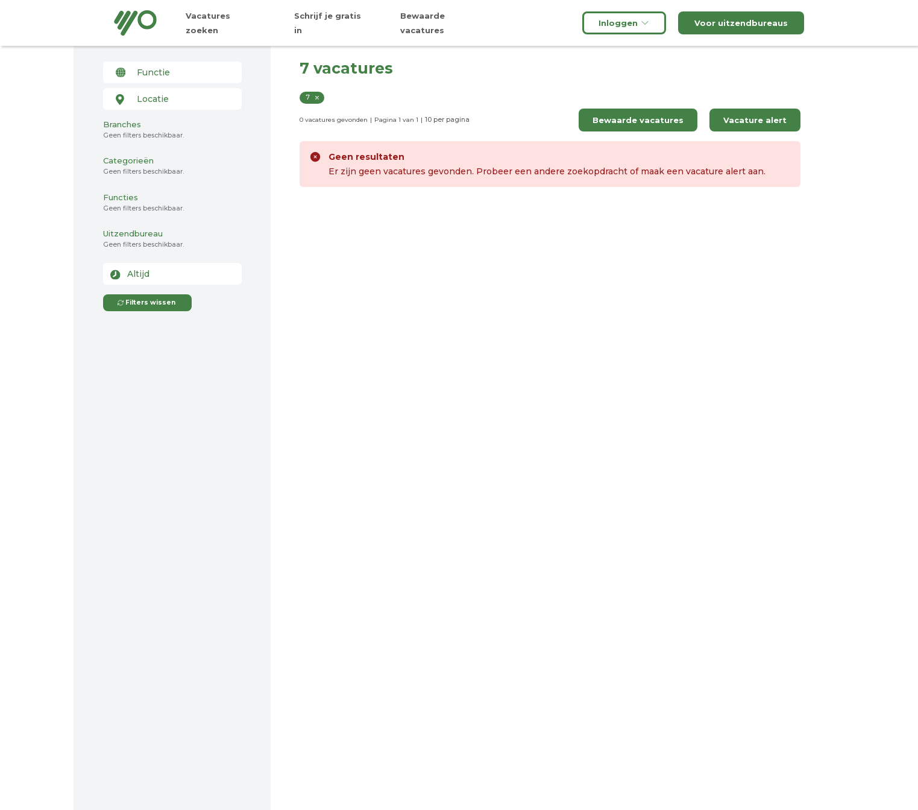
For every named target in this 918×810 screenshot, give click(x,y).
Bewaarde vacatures (638, 120)
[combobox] (172, 72)
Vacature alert (755, 120)
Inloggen (624, 23)
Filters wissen (146, 302)
